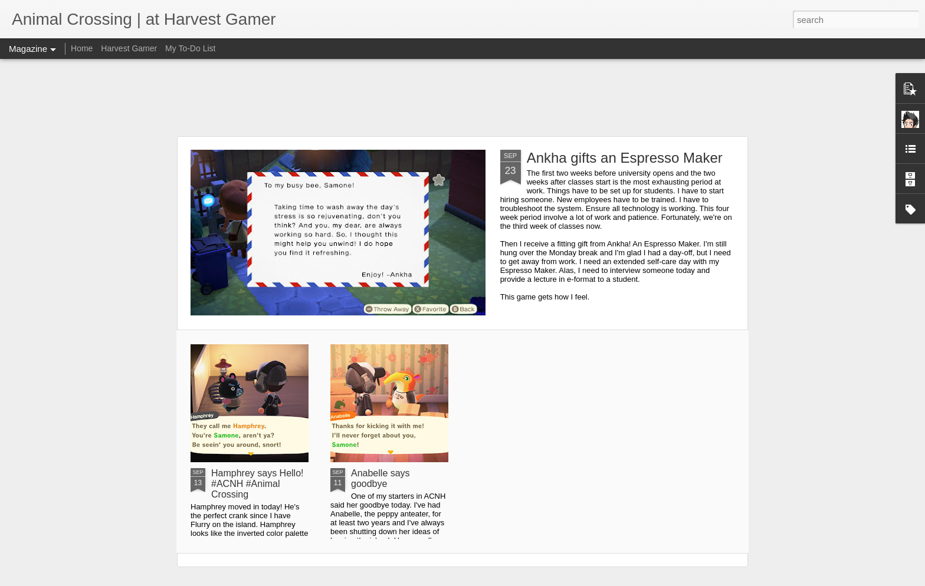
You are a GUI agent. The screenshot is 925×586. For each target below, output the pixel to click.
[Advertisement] (462, 97)
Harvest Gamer (129, 48)
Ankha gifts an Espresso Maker (625, 158)
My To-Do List (190, 48)
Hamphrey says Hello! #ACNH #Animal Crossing (257, 483)
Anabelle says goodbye (380, 478)
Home (82, 48)
